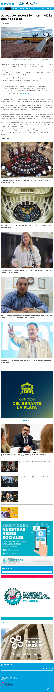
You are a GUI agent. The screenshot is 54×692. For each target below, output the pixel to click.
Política (8, 8)
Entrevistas (49, 8)
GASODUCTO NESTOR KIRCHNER (29, 59)
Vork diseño (6, 622)
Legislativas (15, 8)
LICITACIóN (16, 59)
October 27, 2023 (25, 93)
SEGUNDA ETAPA (21, 59)
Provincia (21, 8)
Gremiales (35, 8)
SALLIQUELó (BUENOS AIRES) (39, 59)
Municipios (28, 8)
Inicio (3, 8)
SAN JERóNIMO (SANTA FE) (49, 59)
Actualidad (42, 8)
